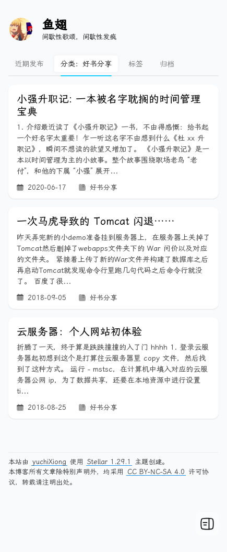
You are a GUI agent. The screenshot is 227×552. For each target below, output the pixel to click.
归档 (167, 64)
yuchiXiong (49, 462)
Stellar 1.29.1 (109, 462)
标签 (135, 64)
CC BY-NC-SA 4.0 (156, 472)
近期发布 (29, 64)
